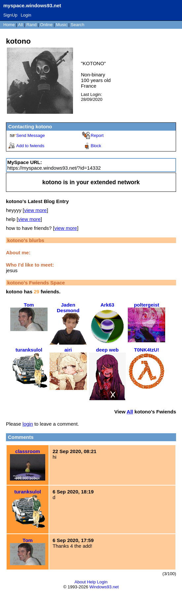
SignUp (10, 15)
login (27, 424)
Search (77, 24)
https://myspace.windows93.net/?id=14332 (54, 168)
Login (26, 15)
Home (9, 24)
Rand (31, 24)
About (80, 581)
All (21, 24)
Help (91, 581)
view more (35, 210)
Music (61, 24)
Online (46, 24)
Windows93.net (104, 586)
